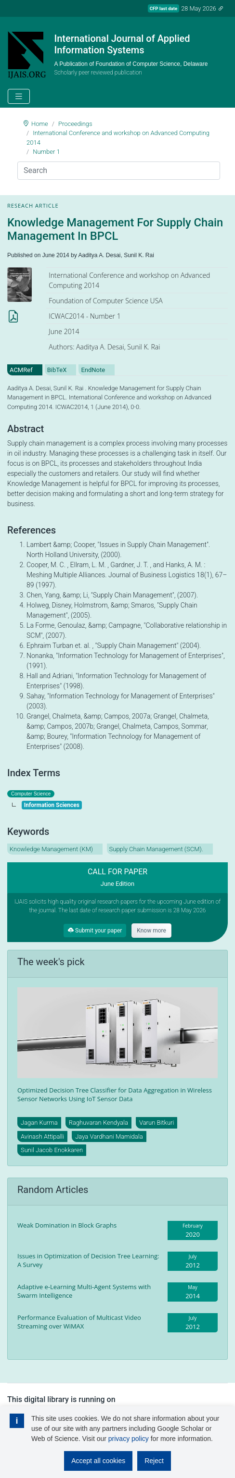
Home (39, 123)
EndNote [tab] (93, 369)
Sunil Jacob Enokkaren (52, 1150)
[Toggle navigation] (19, 96)
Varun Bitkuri (156, 1122)
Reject (154, 1461)
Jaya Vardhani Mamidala (109, 1136)
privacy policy (128, 1438)
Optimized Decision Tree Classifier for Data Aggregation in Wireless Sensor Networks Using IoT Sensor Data (114, 1094)
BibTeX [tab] (57, 369)
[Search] (118, 170)
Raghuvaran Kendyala (98, 1122)
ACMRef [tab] (21, 369)
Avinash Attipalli (42, 1136)
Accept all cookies (98, 1461)
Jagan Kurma (39, 1122)
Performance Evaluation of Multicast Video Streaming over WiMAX (79, 1321)
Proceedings (75, 123)
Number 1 (46, 151)
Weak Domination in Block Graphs (67, 1225)
